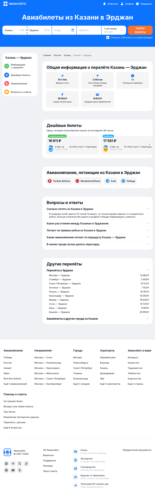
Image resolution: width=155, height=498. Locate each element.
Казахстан (133, 362)
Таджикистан (135, 368)
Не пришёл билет (13, 401)
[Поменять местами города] (27, 30)
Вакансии (48, 455)
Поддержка (49, 460)
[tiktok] (26, 463)
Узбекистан (134, 373)
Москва (77, 357)
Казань (104, 368)
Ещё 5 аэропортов (110, 383)
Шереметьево (108, 357)
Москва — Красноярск (47, 368)
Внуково (104, 362)
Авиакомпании (13, 350)
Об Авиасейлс (51, 450)
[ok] (19, 470)
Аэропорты (107, 350)
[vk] (6, 463)
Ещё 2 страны (135, 383)
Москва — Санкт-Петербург (50, 378)
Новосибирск (80, 362)
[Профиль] (127, 4)
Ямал (6, 373)
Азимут (8, 368)
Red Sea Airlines (12, 378)
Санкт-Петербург (82, 368)
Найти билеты (140, 30)
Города (77, 350)
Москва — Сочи (43, 357)
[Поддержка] (144, 4)
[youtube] (13, 470)
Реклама (48, 465)
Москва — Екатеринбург (48, 383)
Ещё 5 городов (81, 383)
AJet (111, 181)
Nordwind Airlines (88, 181)
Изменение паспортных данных (21, 417)
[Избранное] (110, 4)
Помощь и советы (15, 394)
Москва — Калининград (47, 362)
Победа (128, 181)
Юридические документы (137, 450)
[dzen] (6, 470)
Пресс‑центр (50, 471)
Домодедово (107, 373)
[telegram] (13, 463)
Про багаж (9, 411)
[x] (19, 463)
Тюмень (77, 373)
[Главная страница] (14, 3)
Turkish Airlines (59, 181)
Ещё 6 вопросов (12, 427)
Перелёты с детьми (14, 422)
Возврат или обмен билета (18, 406)
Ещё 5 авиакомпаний (15, 383)
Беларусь (133, 357)
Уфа (102, 378)
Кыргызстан (134, 378)
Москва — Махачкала (46, 373)
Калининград (80, 378)
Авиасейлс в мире (139, 350)
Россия (8, 362)
